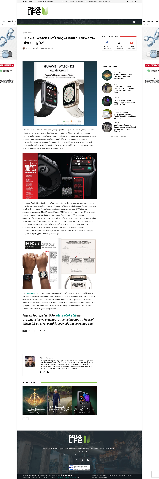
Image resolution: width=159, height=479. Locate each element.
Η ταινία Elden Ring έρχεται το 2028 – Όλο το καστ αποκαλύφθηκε (34, 411)
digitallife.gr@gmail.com (87, 455)
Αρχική (25, 33)
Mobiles (84, 406)
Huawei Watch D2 (40, 331)
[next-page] (27, 419)
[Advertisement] (119, 156)
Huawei (31, 331)
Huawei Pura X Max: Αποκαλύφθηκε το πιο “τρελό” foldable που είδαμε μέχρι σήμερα (125, 115)
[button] (133, 22)
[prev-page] (24, 419)
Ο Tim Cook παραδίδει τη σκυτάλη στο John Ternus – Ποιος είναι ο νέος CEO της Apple (59, 410)
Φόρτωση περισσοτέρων (119, 136)
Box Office (34, 406)
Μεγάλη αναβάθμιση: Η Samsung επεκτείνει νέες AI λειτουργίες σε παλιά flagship (125, 128)
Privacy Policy (59, 477)
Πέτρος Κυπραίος (33, 48)
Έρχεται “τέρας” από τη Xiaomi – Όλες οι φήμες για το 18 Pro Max (84, 411)
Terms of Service (71, 477)
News (29, 33)
